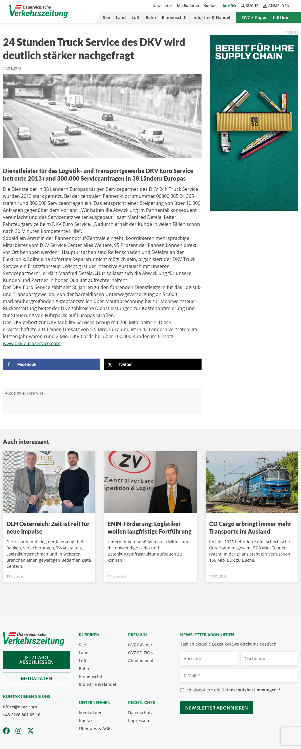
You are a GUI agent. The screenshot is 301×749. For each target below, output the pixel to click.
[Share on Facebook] (51, 364)
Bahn (151, 17)
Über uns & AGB (95, 728)
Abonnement (141, 660)
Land (121, 17)
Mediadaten (188, 5)
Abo (232, 5)
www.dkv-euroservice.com (32, 343)
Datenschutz (140, 712)
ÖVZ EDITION (141, 652)
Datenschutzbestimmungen (249, 690)
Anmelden (276, 5)
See (106, 17)
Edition (281, 17)
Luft (136, 17)
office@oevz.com (20, 707)
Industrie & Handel (211, 17)
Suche (249, 5)
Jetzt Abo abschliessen (36, 659)
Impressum (139, 720)
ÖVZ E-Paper (254, 17)
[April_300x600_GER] (254, 122)
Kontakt (211, 5)
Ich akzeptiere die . (233, 690)
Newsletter (162, 5)
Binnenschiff (174, 17)
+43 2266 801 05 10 (21, 714)
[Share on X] (153, 364)
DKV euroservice (28, 393)
